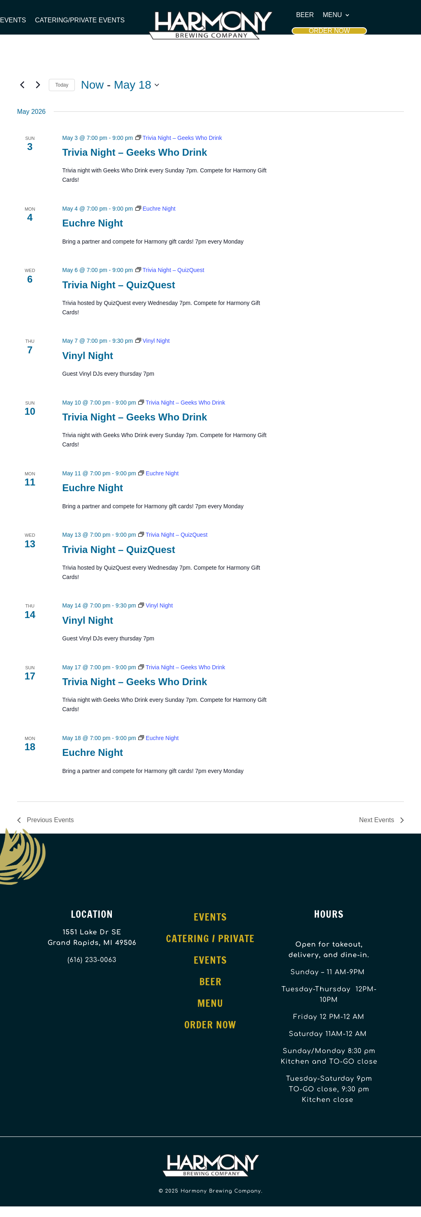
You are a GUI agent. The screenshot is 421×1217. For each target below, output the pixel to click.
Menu (332, 15)
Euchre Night (92, 223)
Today (61, 85)
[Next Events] (38, 85)
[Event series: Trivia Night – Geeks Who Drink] (178, 138)
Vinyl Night (87, 355)
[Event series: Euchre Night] (155, 208)
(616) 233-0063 (92, 960)
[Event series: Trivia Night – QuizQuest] (170, 270)
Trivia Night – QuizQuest (118, 284)
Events (13, 20)
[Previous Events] (22, 85)
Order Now (329, 30)
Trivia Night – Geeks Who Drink (134, 152)
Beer (305, 15)
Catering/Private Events (79, 20)
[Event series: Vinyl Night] (152, 340)
